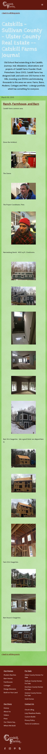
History (6, 708)
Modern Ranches (10, 675)
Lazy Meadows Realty (33, 713)
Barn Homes (8, 678)
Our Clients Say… (10, 722)
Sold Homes (29, 699)
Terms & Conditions (32, 724)
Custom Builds (30, 717)
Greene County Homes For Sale (33, 694)
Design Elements (10, 689)
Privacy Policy (30, 720)
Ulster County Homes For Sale (34, 676)
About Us (7, 712)
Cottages (7, 685)
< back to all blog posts (11, 13)
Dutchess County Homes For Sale (34, 688)
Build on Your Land (11, 693)
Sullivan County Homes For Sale (33, 682)
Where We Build (9, 726)
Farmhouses (8, 682)
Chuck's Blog (29, 710)
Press (5, 719)
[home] (9, 5)
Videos (6, 715)
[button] (42, 5)
